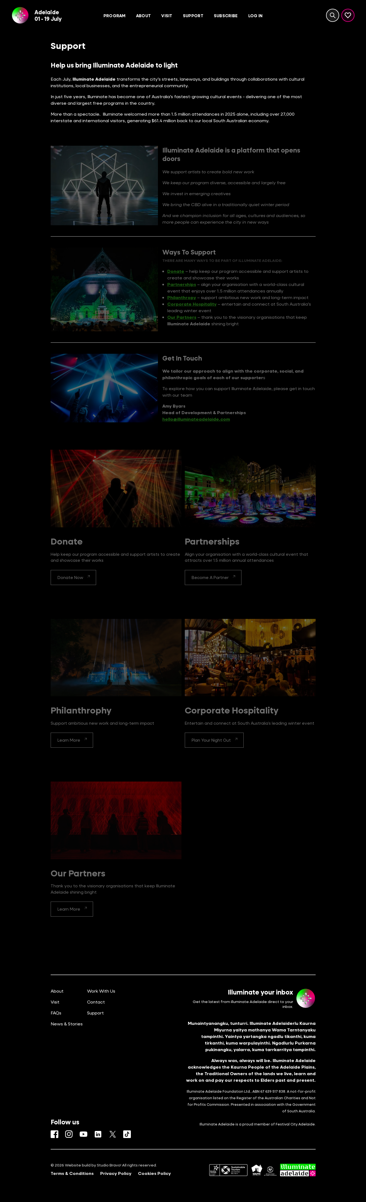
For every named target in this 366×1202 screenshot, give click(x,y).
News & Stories (67, 1023)
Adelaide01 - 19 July (48, 15)
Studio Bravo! (109, 1165)
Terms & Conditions (72, 1173)
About (57, 991)
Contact (96, 1002)
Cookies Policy (154, 1173)
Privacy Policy (115, 1173)
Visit (55, 1002)
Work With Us (101, 991)
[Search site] (332, 15)
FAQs (56, 1013)
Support (95, 1013)
